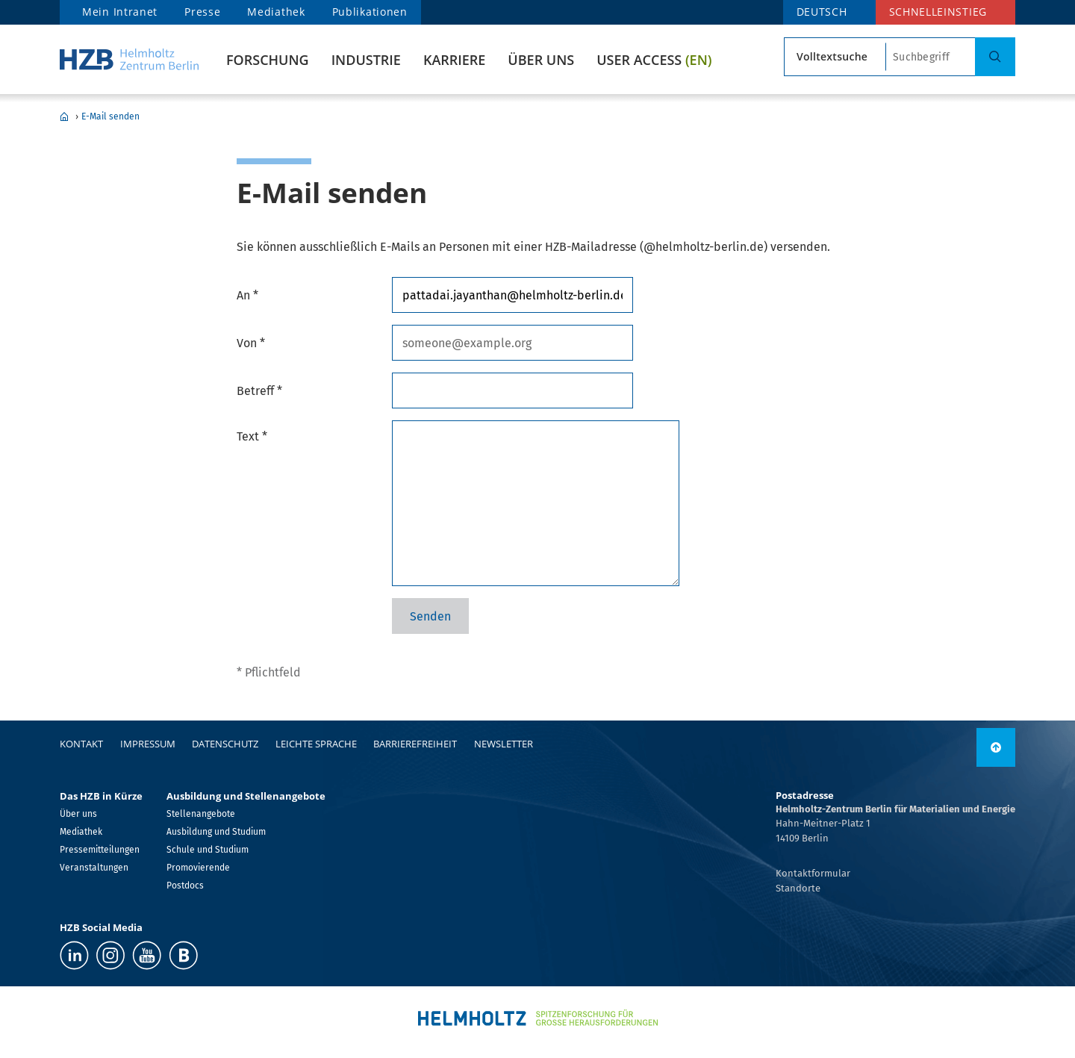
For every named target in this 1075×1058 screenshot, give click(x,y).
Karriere (454, 60)
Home (64, 116)
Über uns (541, 60)
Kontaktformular (813, 873)
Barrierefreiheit (415, 743)
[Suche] (995, 56)
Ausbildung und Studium (216, 832)
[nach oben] (995, 747)
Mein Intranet (120, 11)
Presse (202, 11)
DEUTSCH (822, 11)
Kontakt (81, 743)
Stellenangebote (200, 814)
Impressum (147, 743)
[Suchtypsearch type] (835, 56)
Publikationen (370, 11)
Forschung (267, 60)
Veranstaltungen (94, 867)
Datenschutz (225, 743)
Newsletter (503, 743)
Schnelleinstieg (938, 11)
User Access (653, 60)
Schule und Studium (207, 849)
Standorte (798, 888)
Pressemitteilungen (100, 849)
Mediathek (276, 11)
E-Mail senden (110, 116)
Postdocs (185, 885)
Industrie (366, 60)
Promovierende (198, 867)
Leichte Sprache (316, 743)
